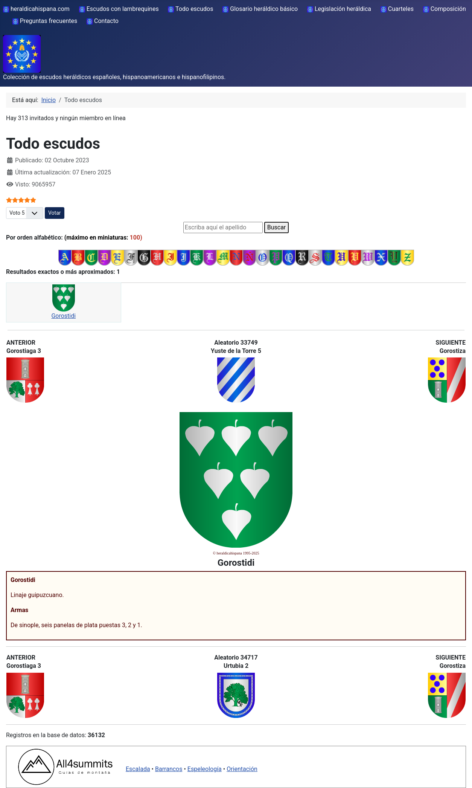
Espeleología (204, 769)
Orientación (242, 769)
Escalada (138, 769)
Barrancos (169, 769)
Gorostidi (63, 315)
